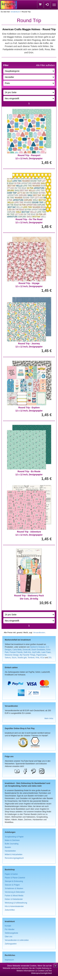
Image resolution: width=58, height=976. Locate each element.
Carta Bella (17, 650)
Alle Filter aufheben (45, 65)
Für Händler (10, 929)
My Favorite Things (27, 655)
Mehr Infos (49, 718)
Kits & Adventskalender (14, 906)
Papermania (41, 655)
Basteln (8, 847)
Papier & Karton (11, 874)
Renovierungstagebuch (14, 858)
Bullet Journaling (11, 844)
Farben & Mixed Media (14, 896)
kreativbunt (15, 12)
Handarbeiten (10, 851)
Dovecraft (26, 650)
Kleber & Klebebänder (14, 899)
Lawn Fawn (46, 652)
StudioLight (22, 657)
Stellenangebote (11, 933)
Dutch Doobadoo (38, 650)
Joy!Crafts (36, 652)
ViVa (37, 657)
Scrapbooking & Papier (14, 837)
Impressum (9, 960)
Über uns (8, 936)
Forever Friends (16, 652)
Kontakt (8, 926)
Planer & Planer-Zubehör (15, 878)
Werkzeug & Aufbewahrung (16, 903)
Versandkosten (39, 632)
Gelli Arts (27, 652)
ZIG (50, 657)
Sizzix (14, 657)
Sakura (8, 657)
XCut (42, 657)
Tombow (31, 657)
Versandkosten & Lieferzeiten (17, 940)
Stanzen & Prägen (12, 885)
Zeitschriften (10, 910)
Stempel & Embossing (14, 881)
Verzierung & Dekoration (15, 892)
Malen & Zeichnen (12, 840)
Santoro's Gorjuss (37, 647)
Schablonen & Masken (14, 888)
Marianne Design (12, 655)
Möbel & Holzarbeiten (13, 854)
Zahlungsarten (11, 944)
